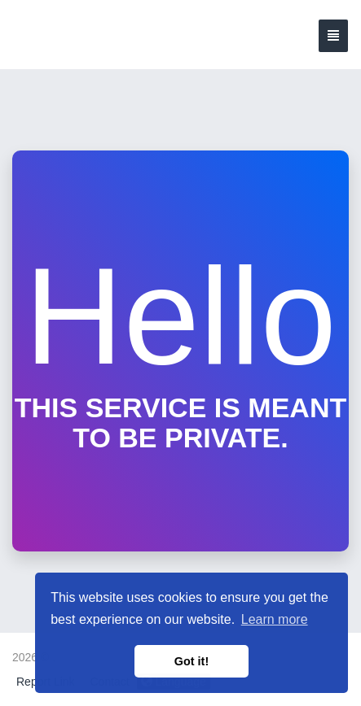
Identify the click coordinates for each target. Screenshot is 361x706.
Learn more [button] (274, 619)
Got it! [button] (191, 661)
